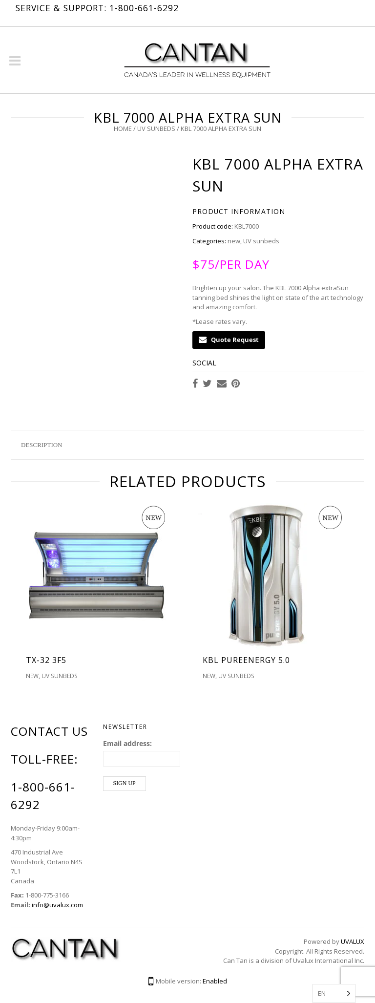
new (234, 240)
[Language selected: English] (333, 993)
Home (123, 128)
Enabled (215, 981)
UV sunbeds (156, 128)
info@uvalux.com (57, 904)
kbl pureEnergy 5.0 (246, 660)
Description (41, 444)
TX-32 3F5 (46, 660)
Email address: (127, 743)
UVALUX (352, 941)
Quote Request (229, 339)
